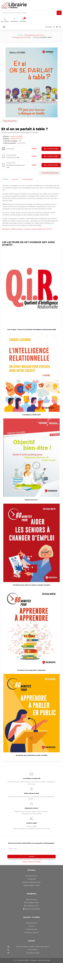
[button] (4, 20)
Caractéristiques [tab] (27, 179)
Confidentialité (31, 879)
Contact (48, 27)
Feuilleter (6, 229)
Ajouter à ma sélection (50, 173)
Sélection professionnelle (31, 909)
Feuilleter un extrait (9, 121)
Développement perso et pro (34, 35)
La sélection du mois (31, 906)
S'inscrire (31, 856)
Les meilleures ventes (31, 902)
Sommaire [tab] (15, 179)
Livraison (31, 926)
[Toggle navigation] (4, 27)
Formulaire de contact (32, 953)
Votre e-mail (12, 849)
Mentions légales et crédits (32, 885)
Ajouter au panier (51, 148)
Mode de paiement (31, 923)
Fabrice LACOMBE (16, 136)
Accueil (20, 35)
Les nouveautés (31, 899)
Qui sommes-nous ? (31, 876)
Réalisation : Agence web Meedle (40, 960)
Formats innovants (31, 929)
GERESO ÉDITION (16, 139)
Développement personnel (21, 37)
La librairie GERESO (23, 960)
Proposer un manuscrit (31, 932)
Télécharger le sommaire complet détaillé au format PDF (32, 229)
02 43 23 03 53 (32, 950)
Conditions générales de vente (31, 882)
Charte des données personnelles (31, 861)
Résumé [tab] (6, 179)
